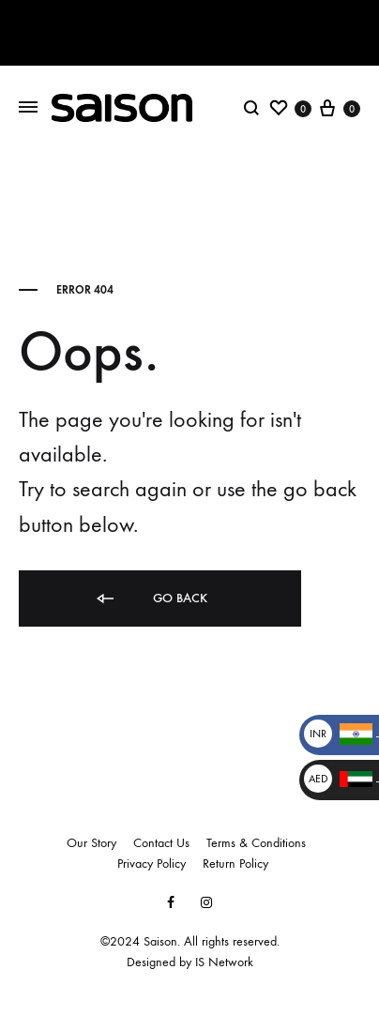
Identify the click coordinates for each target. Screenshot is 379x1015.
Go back (150, 599)
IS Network (224, 962)
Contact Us (161, 843)
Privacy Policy (151, 863)
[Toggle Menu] (28, 107)
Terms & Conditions (256, 843)
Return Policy (235, 863)
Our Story (91, 843)
